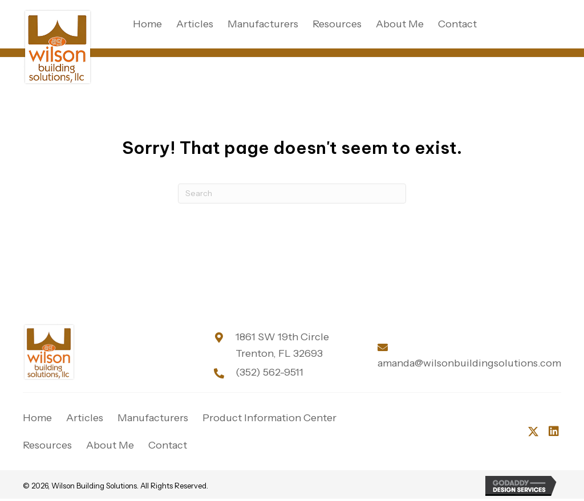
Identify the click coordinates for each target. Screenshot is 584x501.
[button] (533, 431)
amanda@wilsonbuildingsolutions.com (469, 363)
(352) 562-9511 (269, 372)
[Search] (292, 193)
